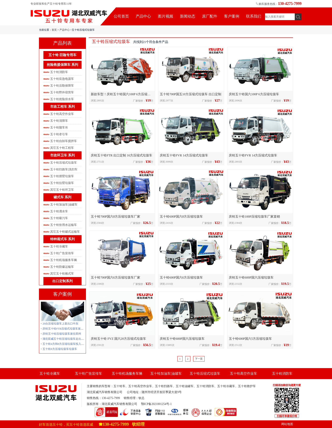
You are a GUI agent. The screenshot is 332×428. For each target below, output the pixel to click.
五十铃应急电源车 (62, 78)
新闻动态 (187, 16)
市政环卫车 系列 (62, 155)
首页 (54, 29)
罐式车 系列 (62, 197)
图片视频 (165, 16)
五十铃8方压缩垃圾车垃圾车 (60, 349)
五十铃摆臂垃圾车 (62, 176)
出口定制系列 (62, 281)
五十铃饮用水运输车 (63, 224)
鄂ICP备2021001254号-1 (156, 404)
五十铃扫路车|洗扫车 (63, 169)
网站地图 (287, 424)
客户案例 (231, 16)
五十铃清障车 (59, 120)
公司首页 (121, 16)
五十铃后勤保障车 (62, 85)
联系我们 (253, 16)
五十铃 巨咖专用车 (62, 55)
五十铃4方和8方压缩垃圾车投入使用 (65, 343)
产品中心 (143, 16)
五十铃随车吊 (59, 127)
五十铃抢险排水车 (62, 99)
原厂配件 (209, 16)
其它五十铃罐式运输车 (65, 231)
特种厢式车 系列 (62, 239)
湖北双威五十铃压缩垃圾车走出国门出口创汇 (70, 338)
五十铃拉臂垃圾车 (62, 183)
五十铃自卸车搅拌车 (63, 141)
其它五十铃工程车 (62, 147)
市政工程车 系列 (62, 106)
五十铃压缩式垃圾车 (63, 162)
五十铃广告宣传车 (62, 253)
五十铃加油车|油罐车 (63, 204)
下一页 (199, 358)
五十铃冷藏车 (59, 246)
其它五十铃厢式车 (62, 273)
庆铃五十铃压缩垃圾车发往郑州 (62, 333)
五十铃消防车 (59, 72)
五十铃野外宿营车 (62, 92)
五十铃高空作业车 (62, 114)
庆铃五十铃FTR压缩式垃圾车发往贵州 (66, 328)
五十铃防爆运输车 (62, 266)
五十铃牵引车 (59, 134)
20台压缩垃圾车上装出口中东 (60, 323)
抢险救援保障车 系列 (62, 64)
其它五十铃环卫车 (62, 189)
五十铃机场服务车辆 (63, 260)
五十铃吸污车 (59, 218)
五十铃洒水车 (59, 211)
